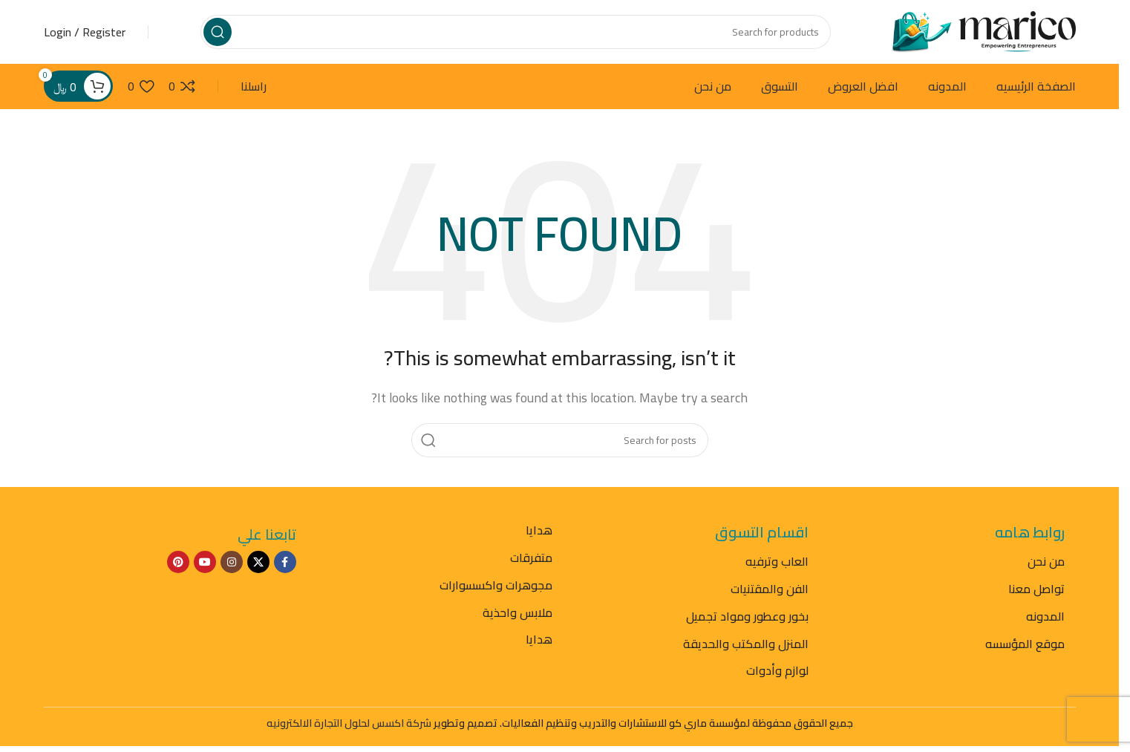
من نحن (1046, 565)
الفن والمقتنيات (770, 592)
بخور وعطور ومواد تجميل (747, 620)
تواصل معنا (1036, 592)
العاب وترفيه (777, 565)
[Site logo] (983, 32)
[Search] (515, 33)
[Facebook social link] (285, 566)
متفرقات (531, 561)
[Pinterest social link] (178, 566)
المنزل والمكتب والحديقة (746, 646)
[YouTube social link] (205, 566)
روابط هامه (1030, 535)
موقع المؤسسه (1025, 646)
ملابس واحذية (517, 615)
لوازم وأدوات (777, 674)
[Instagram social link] (232, 566)
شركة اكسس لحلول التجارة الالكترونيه (349, 726)
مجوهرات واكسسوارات (496, 589)
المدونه (1045, 620)
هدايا (539, 534)
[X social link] (258, 566)
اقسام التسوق (762, 535)
